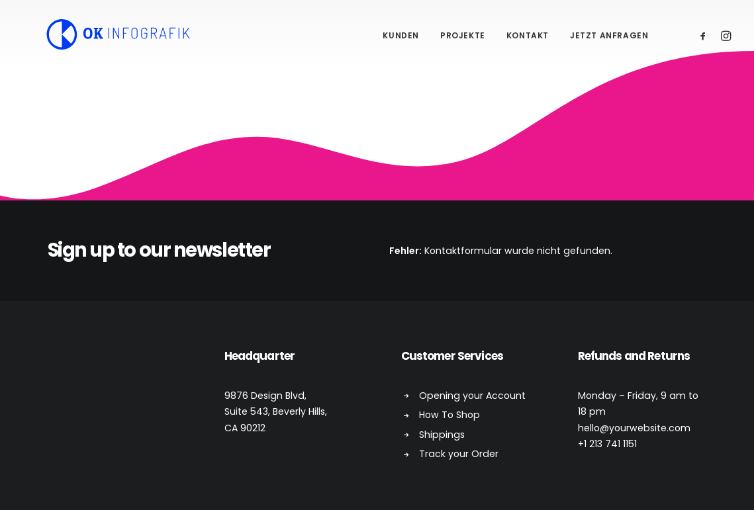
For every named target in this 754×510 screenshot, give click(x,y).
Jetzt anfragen (609, 35)
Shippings (442, 434)
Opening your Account (472, 395)
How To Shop (449, 414)
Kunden (401, 35)
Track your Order (458, 453)
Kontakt (527, 35)
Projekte (462, 35)
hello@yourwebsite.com (634, 428)
